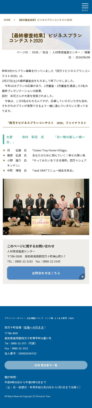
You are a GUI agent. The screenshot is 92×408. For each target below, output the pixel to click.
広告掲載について (35, 318)
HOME (7, 20)
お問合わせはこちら (46, 273)
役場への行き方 (34, 327)
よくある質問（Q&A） (64, 318)
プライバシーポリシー (15, 318)
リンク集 (49, 318)
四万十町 (22, 7)
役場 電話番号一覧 (45, 365)
